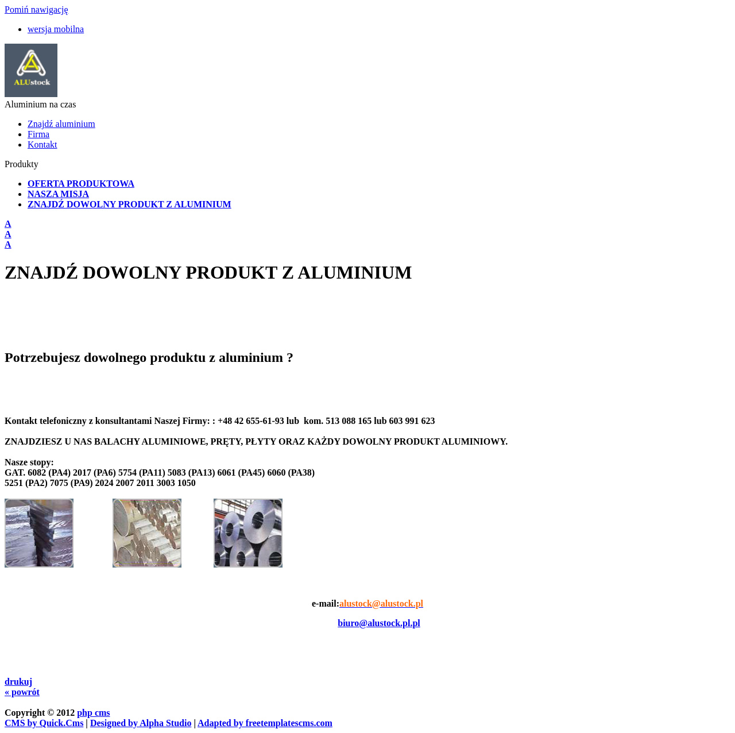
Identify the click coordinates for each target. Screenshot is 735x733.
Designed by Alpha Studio (141, 723)
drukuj (18, 681)
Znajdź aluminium (61, 124)
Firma (38, 134)
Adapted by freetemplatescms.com (265, 723)
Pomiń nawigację (36, 9)
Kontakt (42, 144)
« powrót (22, 692)
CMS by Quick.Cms (44, 723)
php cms (93, 712)
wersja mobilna (56, 29)
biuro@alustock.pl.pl (379, 623)
